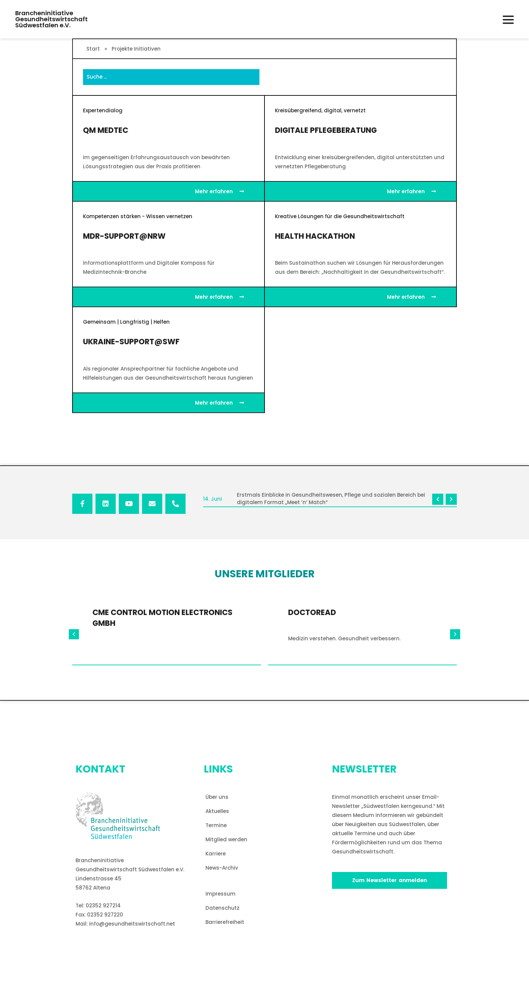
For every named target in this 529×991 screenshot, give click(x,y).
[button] (508, 19)
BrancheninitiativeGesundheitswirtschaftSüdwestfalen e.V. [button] (51, 19)
